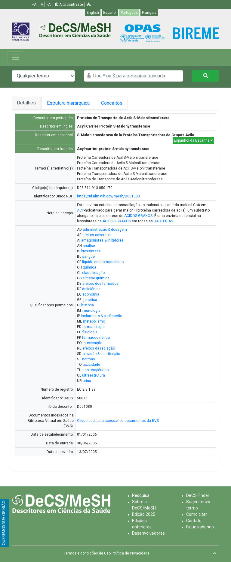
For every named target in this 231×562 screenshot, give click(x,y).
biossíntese (91, 251)
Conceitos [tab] (116, 103)
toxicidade (91, 364)
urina (87, 381)
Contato (194, 520)
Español (109, 13)
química (89, 267)
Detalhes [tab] (26, 103)
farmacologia (93, 327)
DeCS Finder (197, 495)
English (93, 13)
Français (149, 13)
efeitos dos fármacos (100, 283)
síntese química (95, 278)
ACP (80, 210)
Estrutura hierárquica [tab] (69, 103)
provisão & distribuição (101, 354)
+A (34, 4)
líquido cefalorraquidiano (103, 262)
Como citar (196, 514)
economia (90, 294)
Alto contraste (69, 4)
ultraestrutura (93, 375)
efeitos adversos (96, 235)
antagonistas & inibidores (102, 240)
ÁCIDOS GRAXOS (138, 216)
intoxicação (92, 343)
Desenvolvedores (148, 533)
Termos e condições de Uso (87, 553)
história (87, 305)
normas (88, 359)
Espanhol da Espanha (193, 140)
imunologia (91, 310)
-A (49, 4)
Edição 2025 (143, 514)
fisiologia (89, 332)
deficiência (91, 289)
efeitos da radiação (98, 348)
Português (129, 13)
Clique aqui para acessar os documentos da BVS (118, 421)
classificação (93, 273)
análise (89, 246)
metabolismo (94, 321)
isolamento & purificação (101, 316)
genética (89, 300)
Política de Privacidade (130, 553)
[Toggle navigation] (15, 57)
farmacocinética (96, 337)
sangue (88, 256)
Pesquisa (140, 495)
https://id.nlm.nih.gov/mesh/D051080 (108, 196)
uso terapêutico (95, 370)
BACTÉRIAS (163, 221)
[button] (89, 4)
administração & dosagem (105, 229)
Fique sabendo (200, 526)
